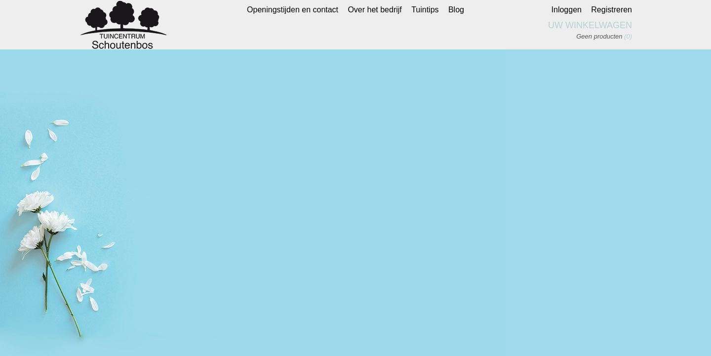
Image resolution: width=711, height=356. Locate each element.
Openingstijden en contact (292, 9)
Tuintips (424, 9)
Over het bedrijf (374, 9)
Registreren (611, 9)
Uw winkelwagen (590, 25)
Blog (456, 9)
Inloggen (567, 9)
